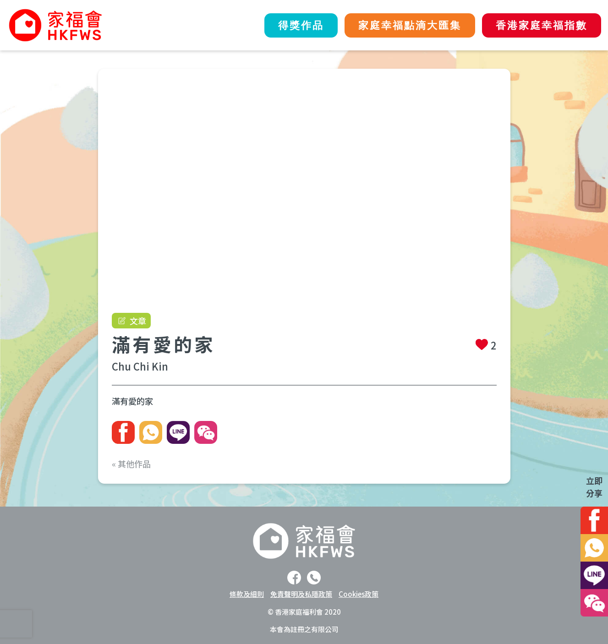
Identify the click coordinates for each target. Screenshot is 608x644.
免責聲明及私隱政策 (301, 594)
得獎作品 (301, 25)
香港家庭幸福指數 (541, 25)
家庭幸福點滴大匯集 (409, 25)
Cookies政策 (358, 594)
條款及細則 (247, 594)
